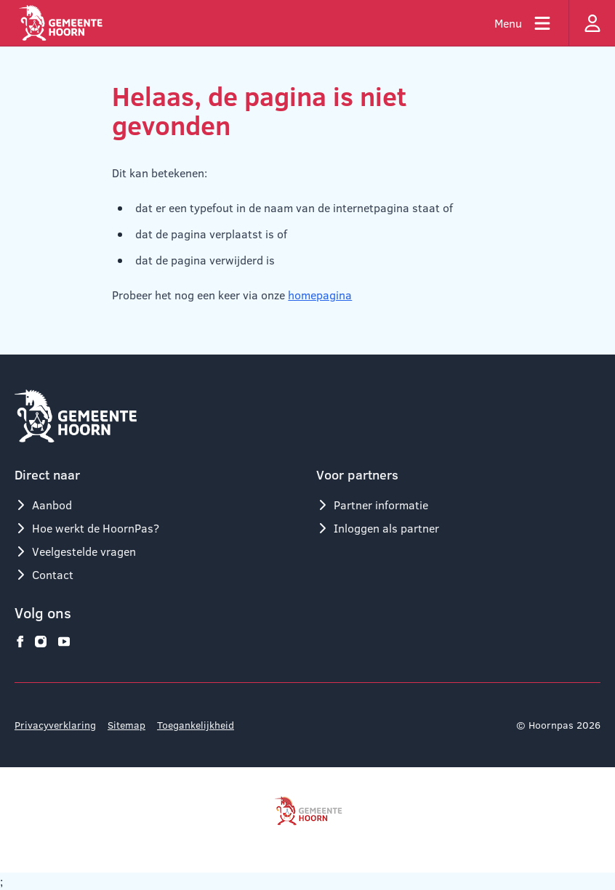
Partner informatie (372, 504)
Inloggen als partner (377, 527)
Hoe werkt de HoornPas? (87, 527)
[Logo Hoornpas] (60, 23)
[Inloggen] (591, 23)
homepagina (320, 294)
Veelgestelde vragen (75, 551)
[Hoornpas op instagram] (40, 641)
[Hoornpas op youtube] (64, 641)
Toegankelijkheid (195, 725)
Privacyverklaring (55, 725)
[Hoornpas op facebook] (20, 641)
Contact (44, 574)
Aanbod (43, 504)
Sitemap (126, 725)
